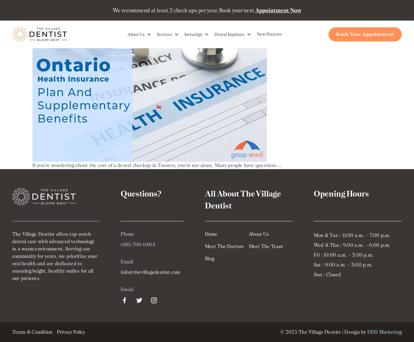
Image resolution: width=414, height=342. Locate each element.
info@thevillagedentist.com (150, 272)
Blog (209, 259)
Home (211, 234)
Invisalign (193, 34)
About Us (136, 34)
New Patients (269, 34)
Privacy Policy (71, 332)
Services (164, 34)
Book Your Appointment (365, 34)
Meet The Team (266, 246)
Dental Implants (230, 34)
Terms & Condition (32, 332)
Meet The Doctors (224, 246)
